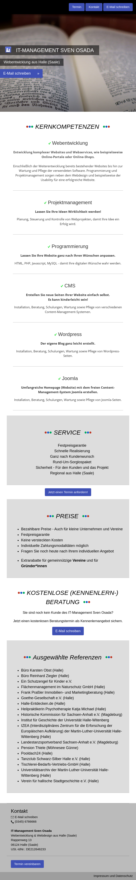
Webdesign (80, 175)
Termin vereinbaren (27, 864)
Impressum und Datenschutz (113, 876)
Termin (76, 7)
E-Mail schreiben (118, 7)
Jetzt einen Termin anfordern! (68, 492)
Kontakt (94, 7)
